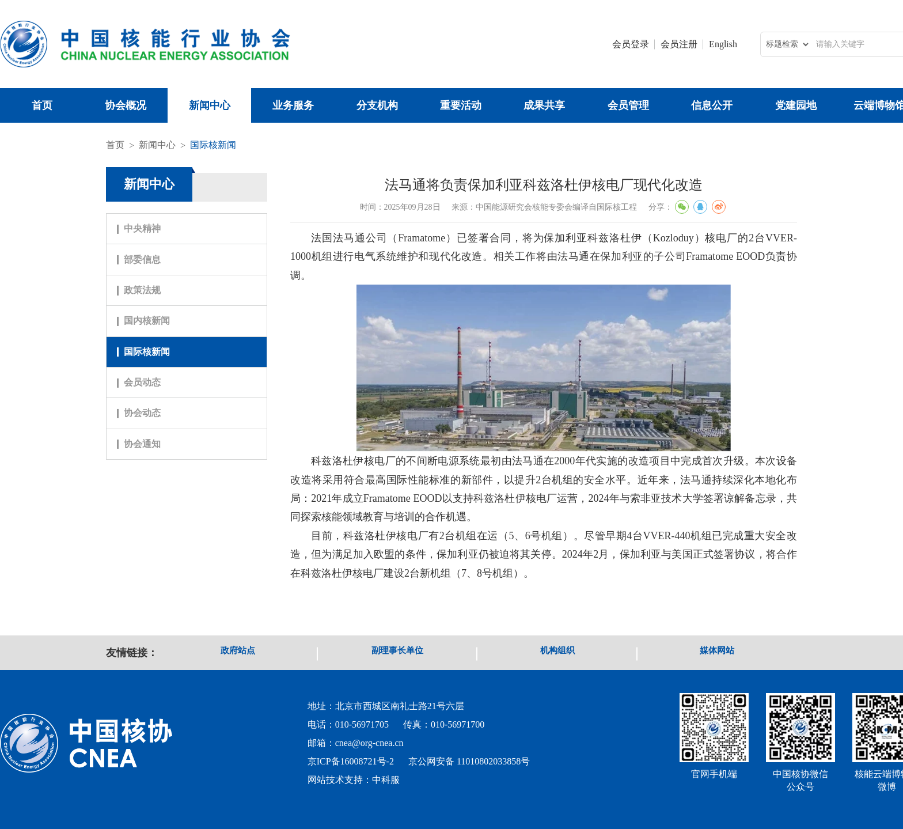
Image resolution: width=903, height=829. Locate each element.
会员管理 (628, 105)
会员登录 (630, 44)
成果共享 (544, 105)
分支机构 (377, 105)
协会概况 (125, 105)
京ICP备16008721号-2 (351, 761)
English (723, 44)
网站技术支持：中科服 (354, 780)
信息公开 (712, 105)
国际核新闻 (213, 145)
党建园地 (796, 105)
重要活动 (460, 105)
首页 (42, 105)
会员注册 (679, 44)
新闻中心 (209, 105)
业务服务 (293, 105)
